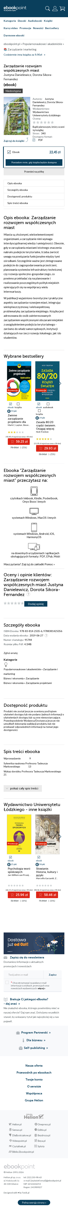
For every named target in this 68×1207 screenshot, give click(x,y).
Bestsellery (52, 28)
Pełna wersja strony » (34, 1202)
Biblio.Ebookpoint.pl (23, 1151)
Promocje (25, 28)
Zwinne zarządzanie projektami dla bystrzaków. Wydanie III (17, 422)
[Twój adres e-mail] (23, 975)
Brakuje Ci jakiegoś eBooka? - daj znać (26, 1001)
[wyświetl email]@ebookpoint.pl (46, 1180)
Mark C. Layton (15, 425)
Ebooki (22, 20)
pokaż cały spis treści (24, 788)
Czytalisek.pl (19, 1146)
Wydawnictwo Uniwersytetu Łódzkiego (47, 113)
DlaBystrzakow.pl (21, 1135)
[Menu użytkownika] (55, 8)
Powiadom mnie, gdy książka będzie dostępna (34, 162)
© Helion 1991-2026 (14, 1172)
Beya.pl (42, 1140)
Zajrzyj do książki (14, 140)
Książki (48, 20)
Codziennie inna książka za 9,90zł (23, 54)
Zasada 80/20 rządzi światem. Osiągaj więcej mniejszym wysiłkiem (46, 429)
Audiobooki (35, 20)
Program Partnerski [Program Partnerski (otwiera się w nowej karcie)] (34, 1032)
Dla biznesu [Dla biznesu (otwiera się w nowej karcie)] (34, 1040)
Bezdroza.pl (44, 1135)
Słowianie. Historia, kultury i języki (47, 872)
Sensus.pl (17, 1129)
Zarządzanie (32, 678)
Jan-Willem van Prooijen (19, 875)
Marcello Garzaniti (45, 878)
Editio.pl (42, 1129)
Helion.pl (17, 1124)
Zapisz (53, 974)
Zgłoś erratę (11, 652)
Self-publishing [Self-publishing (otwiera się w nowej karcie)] (34, 1048)
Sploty (41, 1146)
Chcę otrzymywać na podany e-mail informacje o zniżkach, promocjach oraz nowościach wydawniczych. (27, 985)
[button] (59, 383)
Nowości (38, 28)
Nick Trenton (42, 431)
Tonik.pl (25, 1192)
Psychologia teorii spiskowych (19, 870)
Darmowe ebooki (14, 35)
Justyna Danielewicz (43, 100)
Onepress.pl (44, 1124)
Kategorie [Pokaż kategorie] (10, 20)
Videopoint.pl (19, 1140)
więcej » (41, 988)
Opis (14, 183)
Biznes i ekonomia (14, 678)
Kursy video (11, 28)
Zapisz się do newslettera (27, 957)
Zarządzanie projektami (39, 682)
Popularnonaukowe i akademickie (22, 669)
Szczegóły (17, 189)
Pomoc (49, 564)
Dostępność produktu (19, 196)
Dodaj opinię (36, 604)
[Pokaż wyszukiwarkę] (47, 8)
